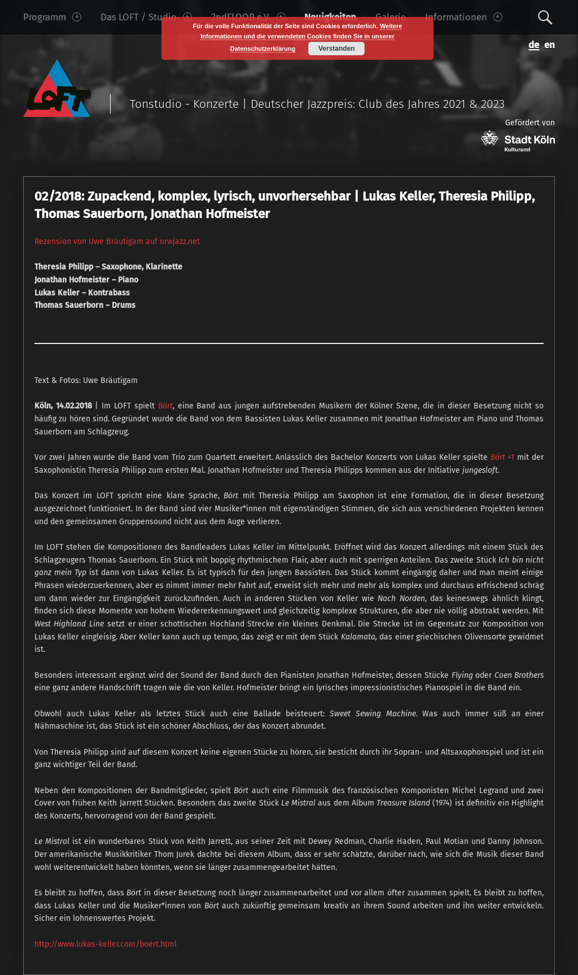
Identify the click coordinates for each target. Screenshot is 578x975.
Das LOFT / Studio (146, 17)
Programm (52, 17)
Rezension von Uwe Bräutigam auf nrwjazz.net (117, 241)
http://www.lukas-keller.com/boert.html (105, 944)
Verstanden (336, 49)
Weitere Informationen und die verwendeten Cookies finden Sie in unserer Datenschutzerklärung (301, 37)
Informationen (463, 17)
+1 (503, 457)
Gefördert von (518, 134)
